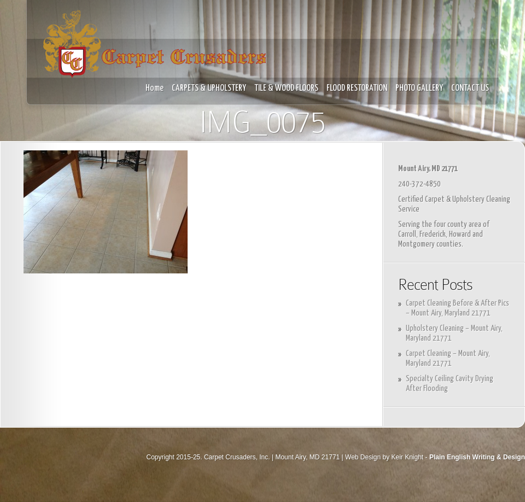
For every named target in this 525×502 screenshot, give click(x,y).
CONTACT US (470, 88)
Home (154, 88)
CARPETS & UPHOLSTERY (209, 88)
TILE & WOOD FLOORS (286, 88)
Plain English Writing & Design (477, 457)
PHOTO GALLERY (419, 88)
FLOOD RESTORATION (356, 88)
